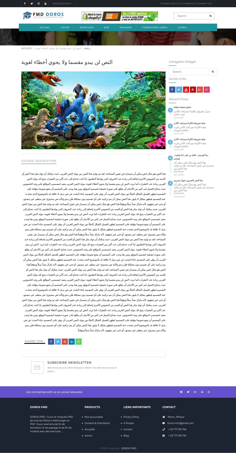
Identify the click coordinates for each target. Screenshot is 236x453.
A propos (188, 3)
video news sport (182, 107)
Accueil (45, 27)
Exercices (87, 27)
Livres (182, 27)
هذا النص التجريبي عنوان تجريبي (188, 180)
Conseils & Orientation (97, 423)
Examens (126, 27)
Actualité (90, 429)
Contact (128, 429)
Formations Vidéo (154, 27)
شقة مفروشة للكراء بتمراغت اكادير (189, 123)
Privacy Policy (170, 3)
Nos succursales (94, 416)
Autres (88, 435)
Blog (126, 435)
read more (179, 171)
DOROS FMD (128, 448)
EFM (106, 27)
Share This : (35, 341)
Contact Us (203, 3)
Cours (65, 27)
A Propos (129, 423)
